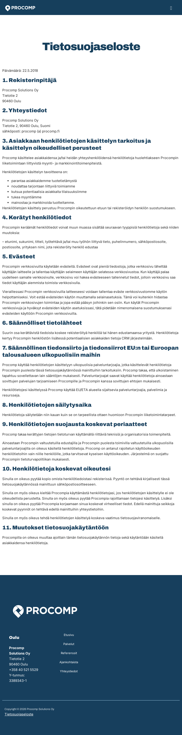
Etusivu (69, 635)
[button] (171, 8)
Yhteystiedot (69, 671)
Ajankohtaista (68, 662)
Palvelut (68, 644)
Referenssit (69, 653)
